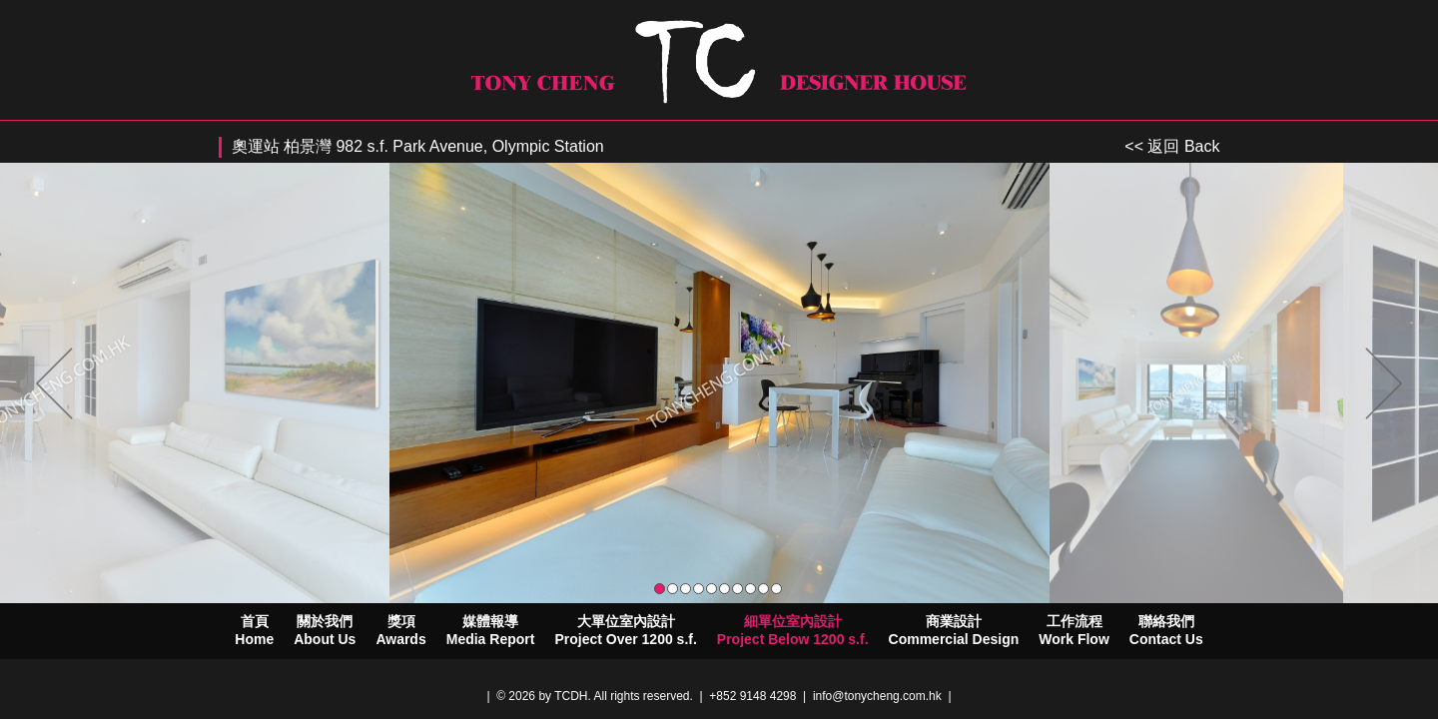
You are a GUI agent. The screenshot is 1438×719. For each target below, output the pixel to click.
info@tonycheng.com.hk (877, 696)
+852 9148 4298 (752, 696)
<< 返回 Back (1171, 146)
